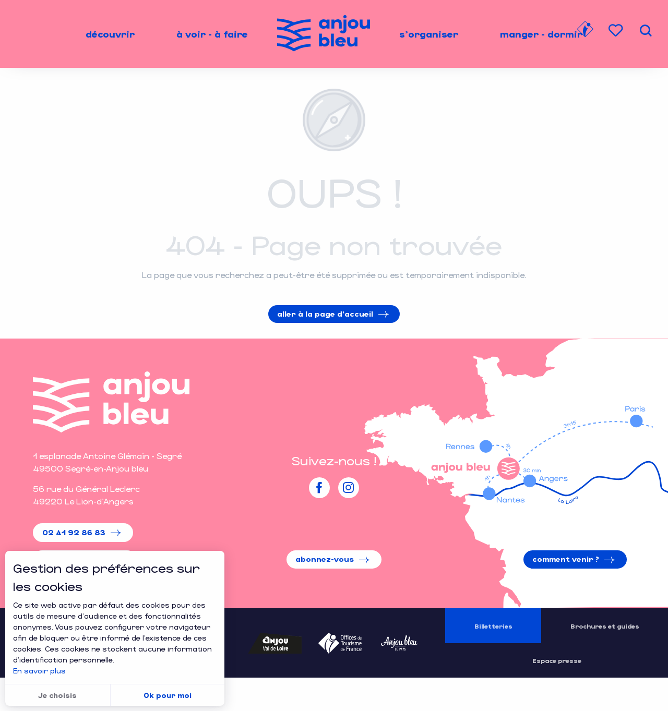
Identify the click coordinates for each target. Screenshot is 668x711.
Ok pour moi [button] (168, 695)
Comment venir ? (565, 559)
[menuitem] (110, 34)
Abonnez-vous (324, 559)
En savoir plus (39, 670)
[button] (645, 30)
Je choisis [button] (57, 695)
